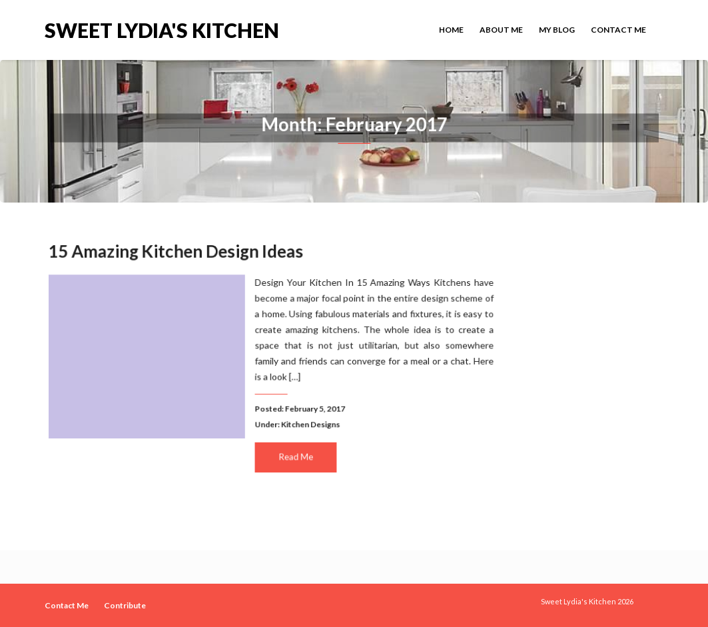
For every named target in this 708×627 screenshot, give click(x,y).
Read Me (295, 455)
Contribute (125, 605)
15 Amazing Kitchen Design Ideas (177, 252)
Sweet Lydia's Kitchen (162, 29)
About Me (501, 30)
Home (451, 30)
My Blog (557, 30)
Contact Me (618, 30)
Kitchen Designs (309, 423)
